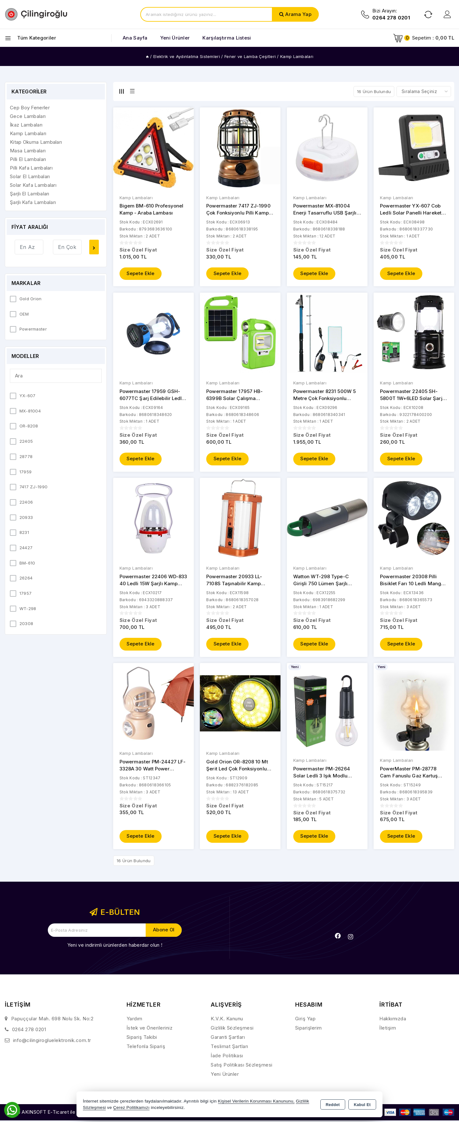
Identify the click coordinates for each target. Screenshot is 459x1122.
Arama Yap (298, 14)
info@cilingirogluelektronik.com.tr (52, 1042)
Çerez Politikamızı (131, 1107)
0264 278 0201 (29, 1031)
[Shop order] (424, 91)
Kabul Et (362, 1105)
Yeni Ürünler (225, 1076)
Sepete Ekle (141, 274)
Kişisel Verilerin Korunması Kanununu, (256, 1101)
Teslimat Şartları (229, 1048)
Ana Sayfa (135, 38)
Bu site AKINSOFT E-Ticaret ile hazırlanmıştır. (56, 1114)
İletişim (387, 1029)
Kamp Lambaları (136, 197)
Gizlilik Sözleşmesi (232, 1029)
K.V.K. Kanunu (227, 1020)
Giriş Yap (305, 1020)
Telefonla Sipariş (146, 1048)
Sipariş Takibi (142, 1039)
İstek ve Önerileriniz (150, 1029)
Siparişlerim (308, 1029)
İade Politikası (227, 1057)
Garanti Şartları (228, 1039)
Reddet (333, 1105)
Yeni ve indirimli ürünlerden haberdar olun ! (114, 946)
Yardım (134, 1020)
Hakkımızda (392, 1020)
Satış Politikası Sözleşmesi (242, 1066)
